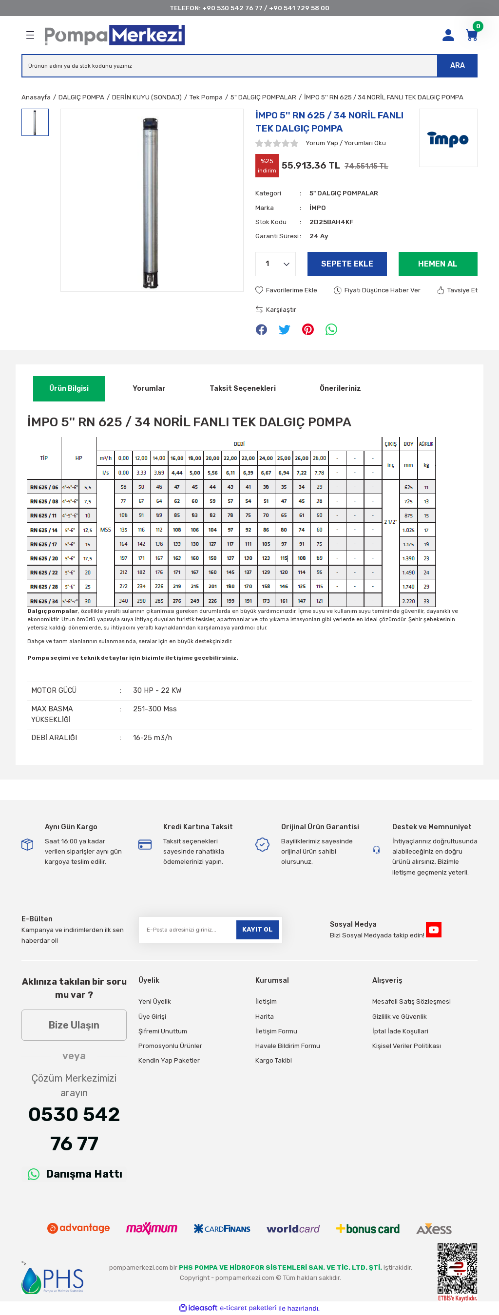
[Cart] (472, 35)
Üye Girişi (152, 1016)
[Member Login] (448, 35)
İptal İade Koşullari (400, 1031)
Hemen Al (438, 263)
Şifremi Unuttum (162, 1031)
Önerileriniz (340, 388)
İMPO (317, 207)
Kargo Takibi (273, 1060)
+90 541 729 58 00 (299, 8)
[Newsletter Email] (210, 929)
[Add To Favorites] (286, 290)
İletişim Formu (276, 1031)
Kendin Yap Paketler (169, 1060)
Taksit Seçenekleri (243, 388)
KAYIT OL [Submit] (257, 929)
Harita (264, 1016)
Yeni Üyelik (154, 1001)
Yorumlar (149, 388)
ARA (457, 65)
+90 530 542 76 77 (232, 8)
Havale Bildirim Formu (287, 1045)
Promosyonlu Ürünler (170, 1045)
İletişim (266, 1001)
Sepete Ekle (347, 263)
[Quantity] (275, 264)
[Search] (249, 65)
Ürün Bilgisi (69, 388)
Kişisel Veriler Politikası (406, 1045)
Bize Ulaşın (74, 1025)
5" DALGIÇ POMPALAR (343, 193)
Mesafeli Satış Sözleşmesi (411, 1001)
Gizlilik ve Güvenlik (399, 1016)
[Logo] (115, 35)
